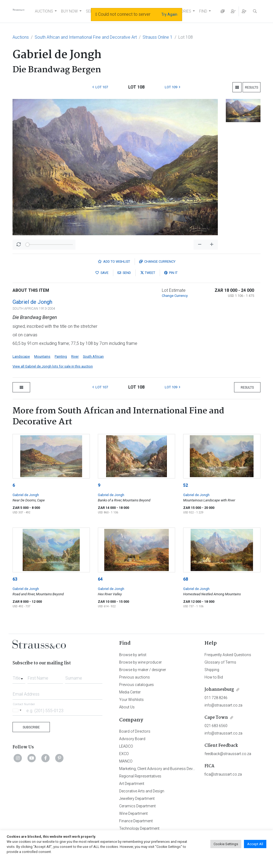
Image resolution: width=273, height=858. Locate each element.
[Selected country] (18, 710)
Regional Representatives (140, 776)
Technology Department (139, 828)
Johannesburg (219, 689)
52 (185, 485)
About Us (127, 707)
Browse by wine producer (140, 662)
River (75, 356)
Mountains (42, 356)
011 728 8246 (215, 698)
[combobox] (19, 677)
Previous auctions (134, 677)
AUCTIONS (44, 11)
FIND (203, 11)
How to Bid (213, 677)
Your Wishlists (131, 699)
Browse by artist (132, 655)
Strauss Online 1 (157, 37)
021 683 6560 (215, 726)
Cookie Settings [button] (226, 844)
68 (185, 579)
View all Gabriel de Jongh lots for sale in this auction (53, 366)
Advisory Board (132, 739)
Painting (61, 356)
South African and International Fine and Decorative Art (86, 37)
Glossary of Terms (220, 662)
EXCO (124, 754)
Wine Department (133, 813)
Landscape (21, 356)
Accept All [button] (255, 844)
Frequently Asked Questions (227, 655)
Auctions (21, 37)
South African (93, 356)
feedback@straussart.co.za (227, 754)
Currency (157, 262)
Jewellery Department (137, 798)
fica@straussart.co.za (223, 774)
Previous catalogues (136, 685)
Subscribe (31, 727)
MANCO (126, 761)
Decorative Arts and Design (141, 791)
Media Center (130, 692)
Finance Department (136, 821)
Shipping (211, 670)
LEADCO (126, 746)
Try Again (169, 14)
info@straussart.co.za (223, 705)
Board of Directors (134, 731)
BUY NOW (69, 11)
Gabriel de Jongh (32, 302)
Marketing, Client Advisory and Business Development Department (174, 769)
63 (15, 579)
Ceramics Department (137, 806)
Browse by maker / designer (142, 670)
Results (251, 87)
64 (100, 579)
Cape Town (216, 717)
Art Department (131, 783)
